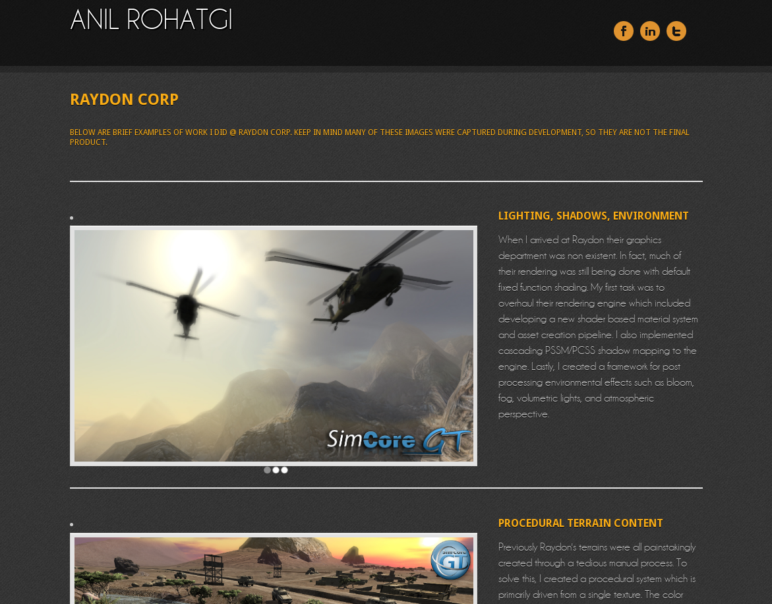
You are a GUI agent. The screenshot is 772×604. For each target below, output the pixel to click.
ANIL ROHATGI (151, 19)
